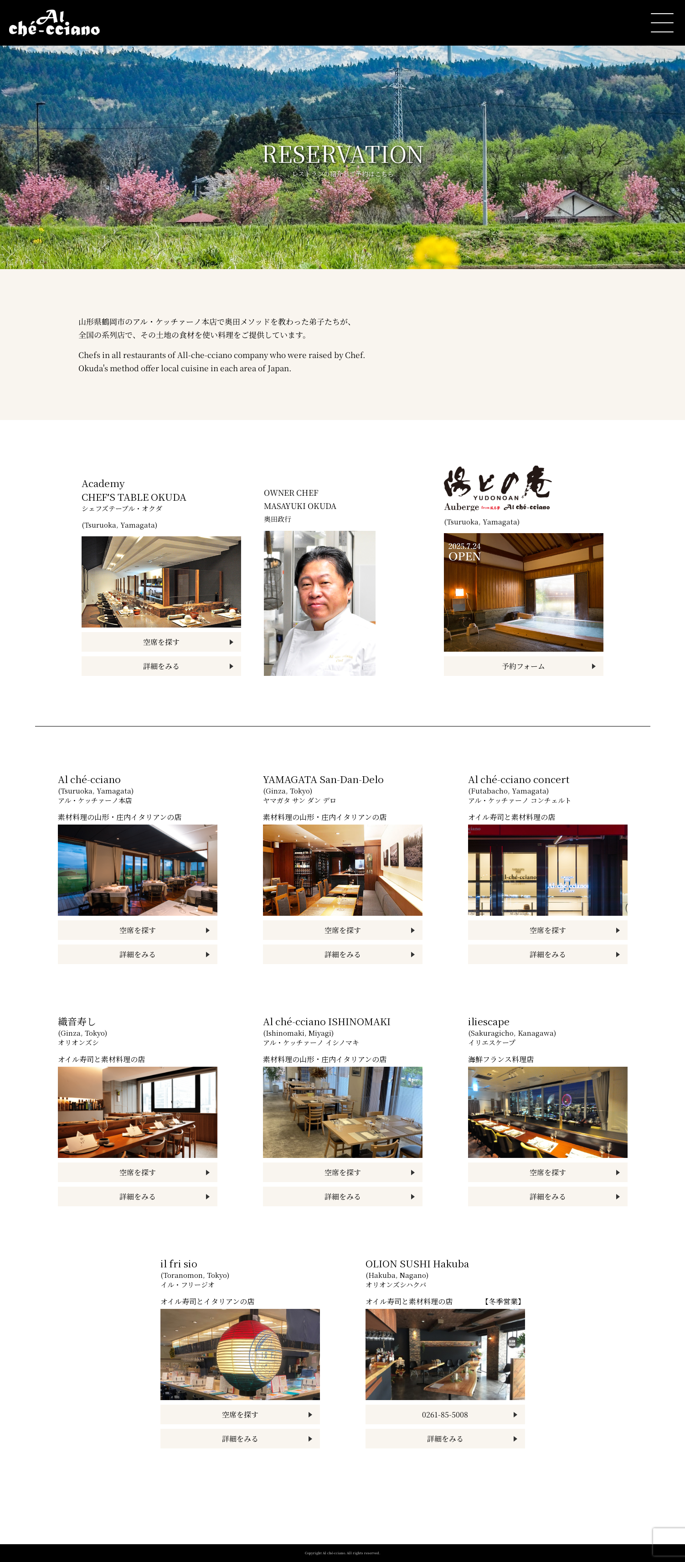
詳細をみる (161, 666)
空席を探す (161, 642)
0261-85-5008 (445, 1414)
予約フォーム (523, 666)
